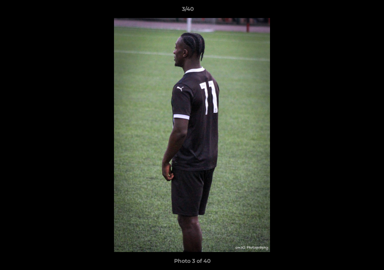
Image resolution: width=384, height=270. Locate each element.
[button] (352, 11)
